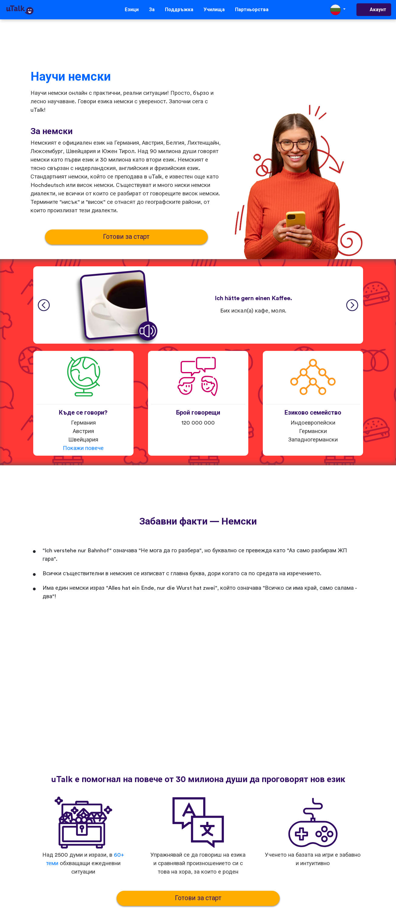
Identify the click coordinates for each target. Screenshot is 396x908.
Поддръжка (179, 9)
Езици (132, 9)
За (152, 9)
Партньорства (252, 9)
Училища (214, 9)
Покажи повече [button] (83, 448)
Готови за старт (126, 237)
